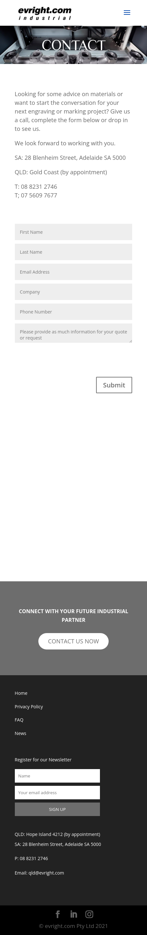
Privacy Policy (29, 707)
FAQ (19, 720)
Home (21, 693)
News (20, 733)
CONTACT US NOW (73, 641)
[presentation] (64, 364)
